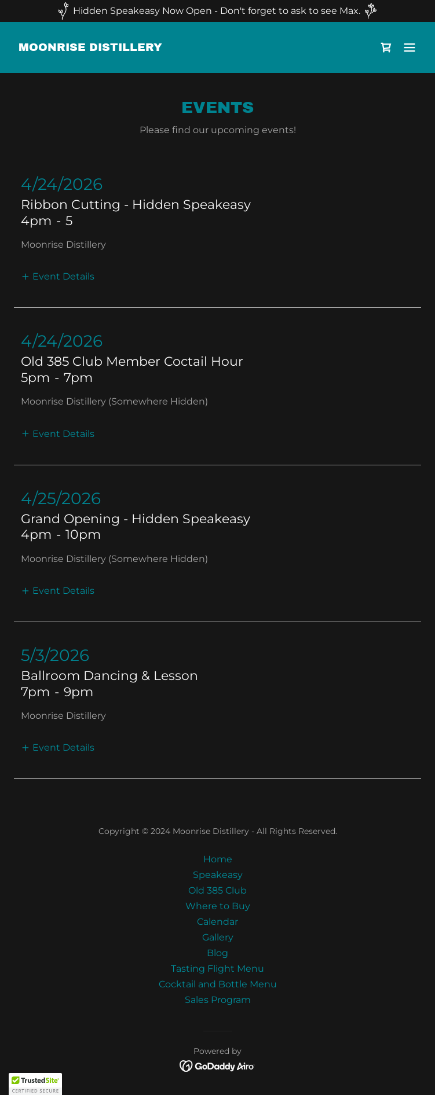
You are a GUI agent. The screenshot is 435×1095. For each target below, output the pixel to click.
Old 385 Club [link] (217, 890)
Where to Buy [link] (217, 906)
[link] (90, 47)
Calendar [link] (217, 921)
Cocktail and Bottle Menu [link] (218, 984)
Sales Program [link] (218, 999)
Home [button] (217, 859)
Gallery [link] (217, 937)
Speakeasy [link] (218, 874)
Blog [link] (217, 952)
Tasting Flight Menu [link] (217, 968)
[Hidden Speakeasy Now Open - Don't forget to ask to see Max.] (217, 11)
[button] (409, 47)
